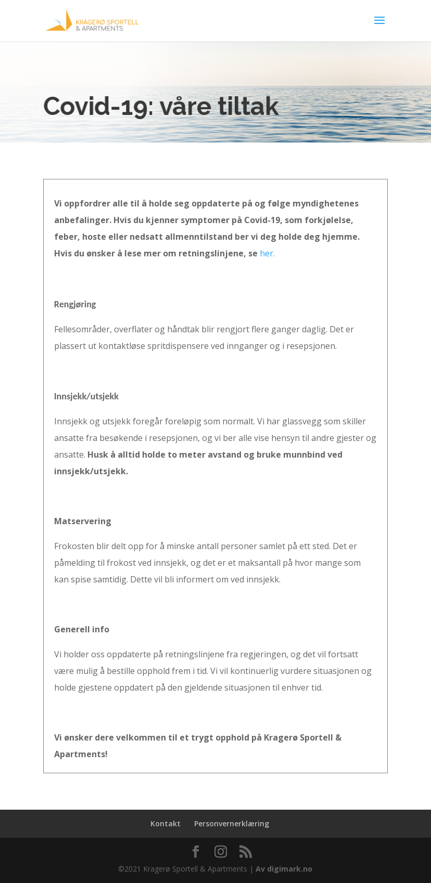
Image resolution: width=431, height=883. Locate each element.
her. (267, 253)
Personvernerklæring (231, 823)
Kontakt (165, 823)
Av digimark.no (284, 869)
